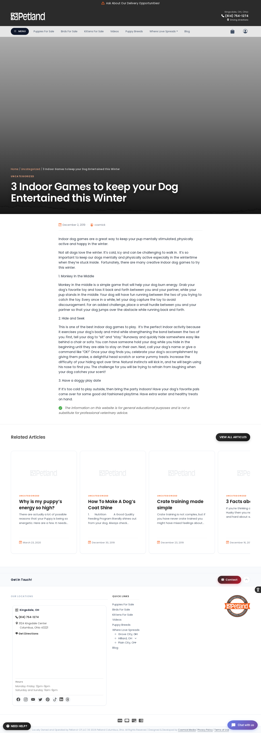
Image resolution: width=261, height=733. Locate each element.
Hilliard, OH (128, 638)
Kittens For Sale (94, 31)
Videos (114, 31)
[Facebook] (18, 700)
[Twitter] (40, 700)
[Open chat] (241, 724)
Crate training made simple (180, 504)
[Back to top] (246, 579)
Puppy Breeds (134, 31)
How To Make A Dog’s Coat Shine (111, 504)
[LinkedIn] (61, 700)
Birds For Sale (69, 31)
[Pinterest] (48, 700)
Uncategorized (30, 169)
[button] (135, 634)
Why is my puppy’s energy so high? (40, 504)
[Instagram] (26, 700)
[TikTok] (55, 700)
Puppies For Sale (44, 31)
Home (14, 169)
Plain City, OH (128, 643)
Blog (187, 31)
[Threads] (67, 700)
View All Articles (233, 437)
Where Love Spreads (163, 31)
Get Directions (26, 633)
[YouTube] (33, 700)
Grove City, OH (128, 634)
